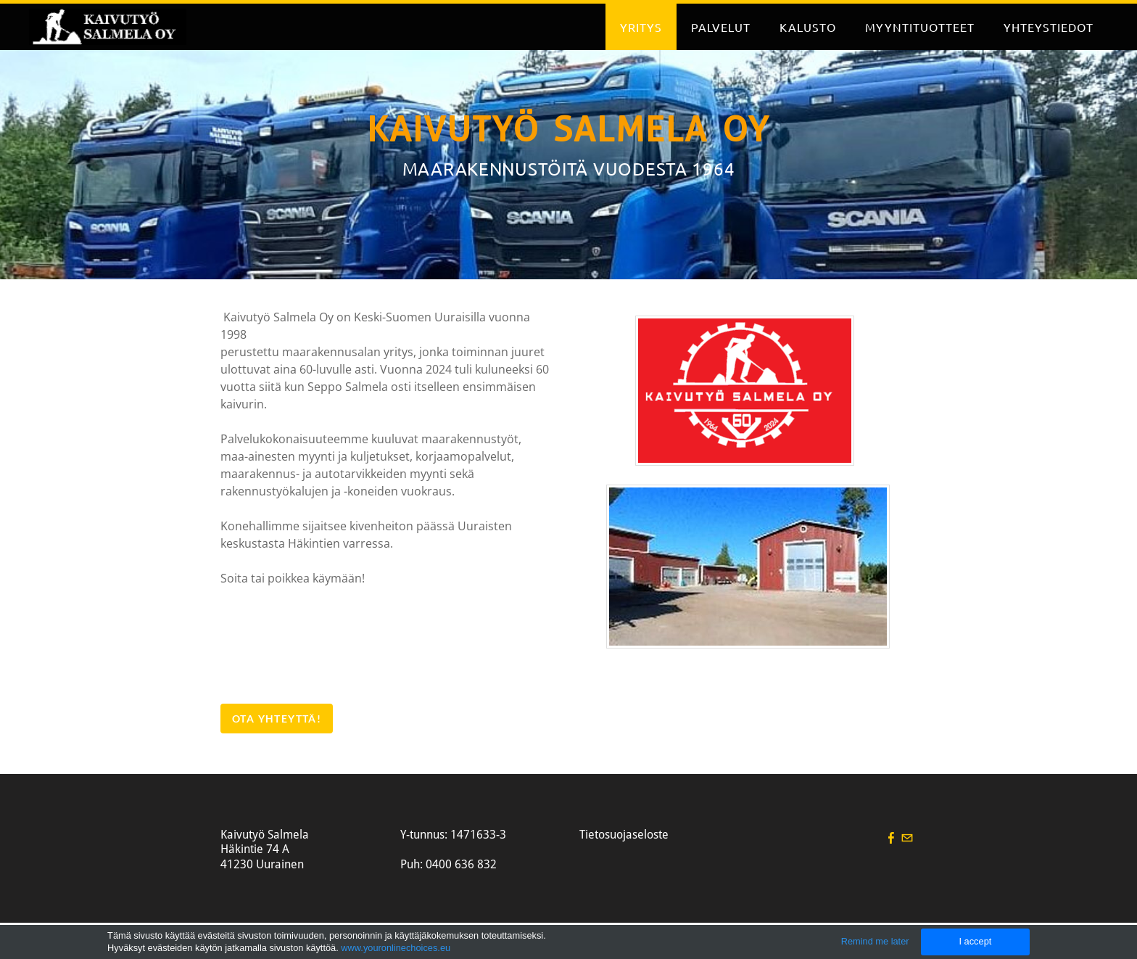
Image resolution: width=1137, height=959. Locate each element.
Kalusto (808, 27)
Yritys (641, 27)
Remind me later (875, 941)
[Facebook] (891, 837)
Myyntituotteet (920, 27)
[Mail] (907, 837)
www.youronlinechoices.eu (395, 947)
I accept (975, 941)
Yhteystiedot (1048, 27)
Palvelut (721, 27)
